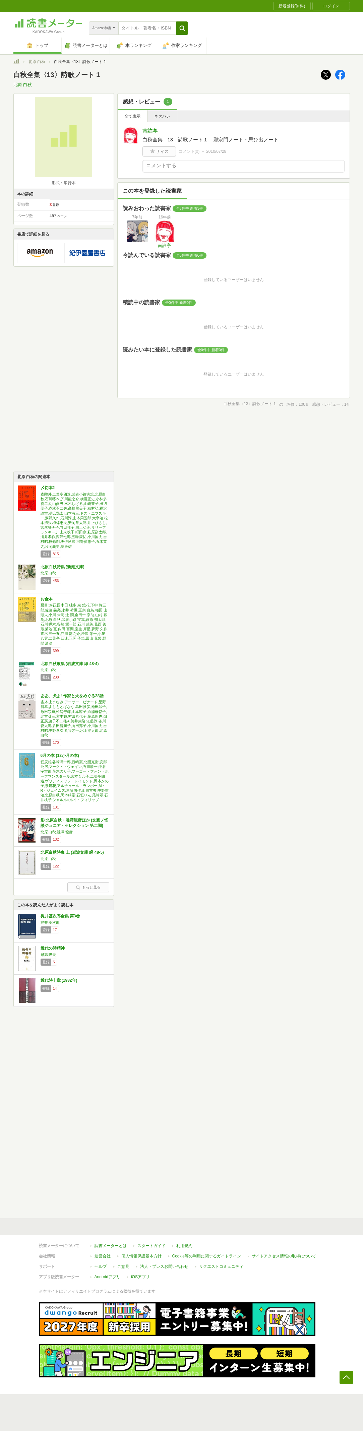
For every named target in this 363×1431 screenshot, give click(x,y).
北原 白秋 (36, 61)
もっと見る (88, 887)
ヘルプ (101, 1266)
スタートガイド (151, 1246)
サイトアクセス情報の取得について (284, 1256)
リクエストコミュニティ (221, 1266)
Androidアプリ (107, 1277)
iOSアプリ (140, 1277)
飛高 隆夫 (48, 955)
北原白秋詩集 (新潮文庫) (62, 567)
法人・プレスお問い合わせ (164, 1266)
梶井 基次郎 (50, 922)
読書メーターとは (111, 1246)
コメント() (189, 151)
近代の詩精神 (53, 948)
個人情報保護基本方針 (141, 1256)
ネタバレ (162, 116)
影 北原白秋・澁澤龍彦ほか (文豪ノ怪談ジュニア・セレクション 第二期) (75, 823)
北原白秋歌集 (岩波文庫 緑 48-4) (70, 663)
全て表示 (132, 116)
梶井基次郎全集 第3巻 (60, 916)
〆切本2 (48, 487)
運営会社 (103, 1256)
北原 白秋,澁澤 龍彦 (57, 832)
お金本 (47, 599)
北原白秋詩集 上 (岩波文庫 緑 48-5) (72, 852)
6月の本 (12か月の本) (60, 755)
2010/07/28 (216, 151)
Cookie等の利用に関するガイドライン (206, 1256)
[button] (182, 28)
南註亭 (150, 131)
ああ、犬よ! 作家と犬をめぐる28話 (72, 696)
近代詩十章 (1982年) (59, 980)
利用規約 (184, 1246)
